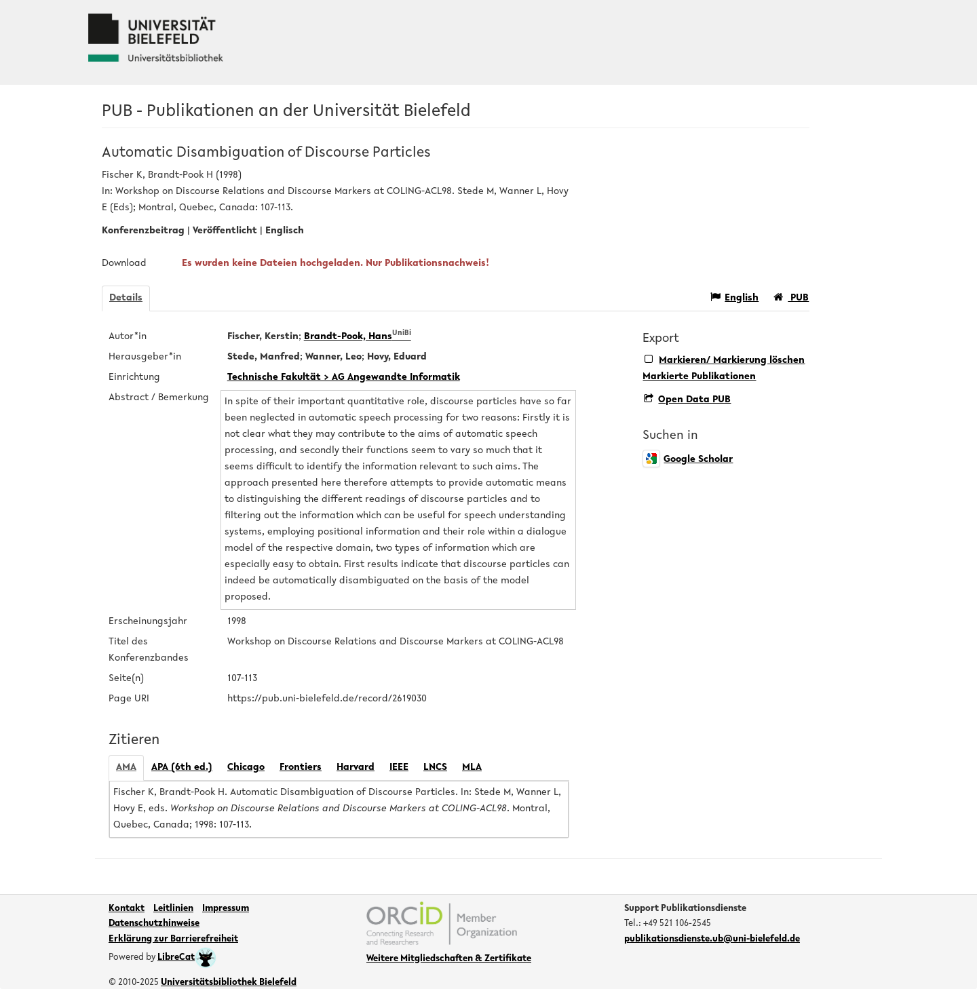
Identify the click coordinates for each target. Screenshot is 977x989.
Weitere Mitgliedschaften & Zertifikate (448, 959)
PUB (791, 297)
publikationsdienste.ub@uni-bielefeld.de (712, 939)
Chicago (246, 767)
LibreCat (186, 958)
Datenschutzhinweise (154, 924)
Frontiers (301, 767)
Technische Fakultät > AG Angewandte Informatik (343, 377)
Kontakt (127, 909)
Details (125, 298)
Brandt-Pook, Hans (357, 337)
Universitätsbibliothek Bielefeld (228, 983)
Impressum (225, 909)
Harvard (356, 767)
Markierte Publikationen (699, 377)
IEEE (398, 767)
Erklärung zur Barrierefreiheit (173, 939)
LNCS (435, 767)
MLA (472, 767)
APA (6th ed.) (181, 767)
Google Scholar (688, 459)
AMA (126, 767)
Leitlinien (173, 909)
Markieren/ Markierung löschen (725, 360)
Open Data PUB (687, 400)
